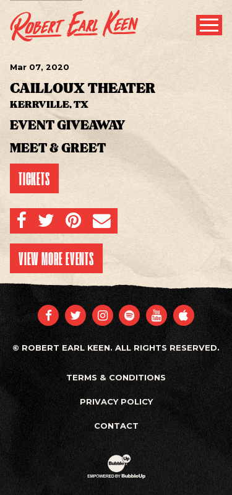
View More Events (56, 258)
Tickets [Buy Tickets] (34, 178)
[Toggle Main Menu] (209, 25)
